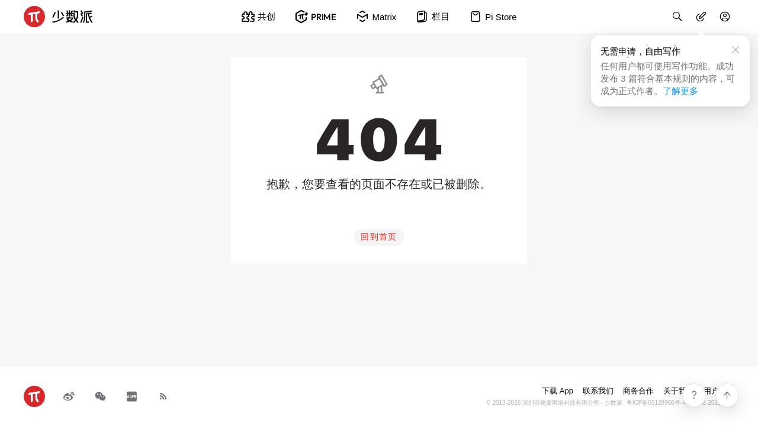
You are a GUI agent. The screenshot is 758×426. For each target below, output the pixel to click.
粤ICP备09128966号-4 (656, 402)
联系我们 (598, 390)
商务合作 (638, 390)
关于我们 (678, 390)
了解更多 (680, 91)
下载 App (557, 390)
